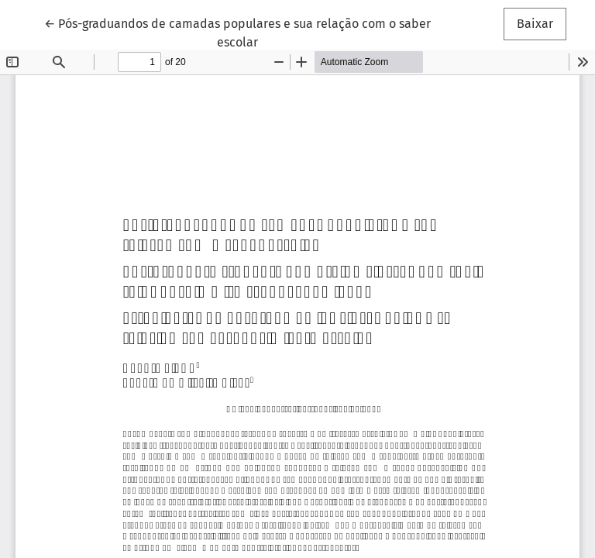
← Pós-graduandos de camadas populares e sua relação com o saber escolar (237, 32)
